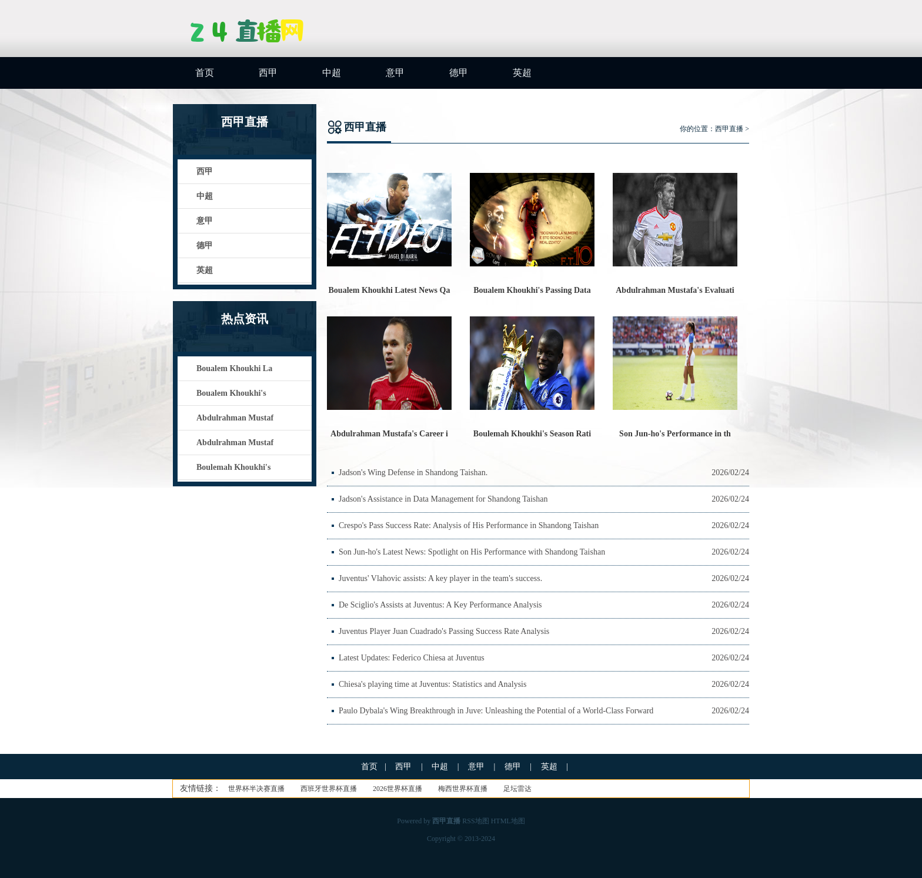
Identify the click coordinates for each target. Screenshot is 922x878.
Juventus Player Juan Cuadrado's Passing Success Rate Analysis (444, 631)
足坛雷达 (517, 788)
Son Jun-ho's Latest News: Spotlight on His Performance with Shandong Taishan (472, 552)
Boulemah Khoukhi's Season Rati (532, 433)
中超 (331, 73)
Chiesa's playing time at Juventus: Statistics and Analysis (432, 684)
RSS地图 (475, 821)
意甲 (395, 73)
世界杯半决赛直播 (256, 788)
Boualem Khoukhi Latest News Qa (389, 290)
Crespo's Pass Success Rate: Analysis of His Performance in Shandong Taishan (469, 525)
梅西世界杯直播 (462, 788)
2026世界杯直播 (397, 788)
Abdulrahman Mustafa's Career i (389, 433)
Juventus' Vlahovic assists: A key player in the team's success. (440, 578)
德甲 (458, 73)
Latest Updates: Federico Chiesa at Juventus (412, 657)
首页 (204, 73)
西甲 (268, 73)
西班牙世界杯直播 (328, 788)
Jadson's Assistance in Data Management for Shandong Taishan (443, 499)
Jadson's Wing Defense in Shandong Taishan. (413, 472)
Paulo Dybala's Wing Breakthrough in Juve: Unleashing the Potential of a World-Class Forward (496, 710)
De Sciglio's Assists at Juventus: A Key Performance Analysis (440, 604)
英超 (522, 73)
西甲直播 (729, 129)
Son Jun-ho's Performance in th (675, 433)
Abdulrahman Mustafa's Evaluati (675, 290)
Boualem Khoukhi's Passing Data (532, 290)
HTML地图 (508, 821)
